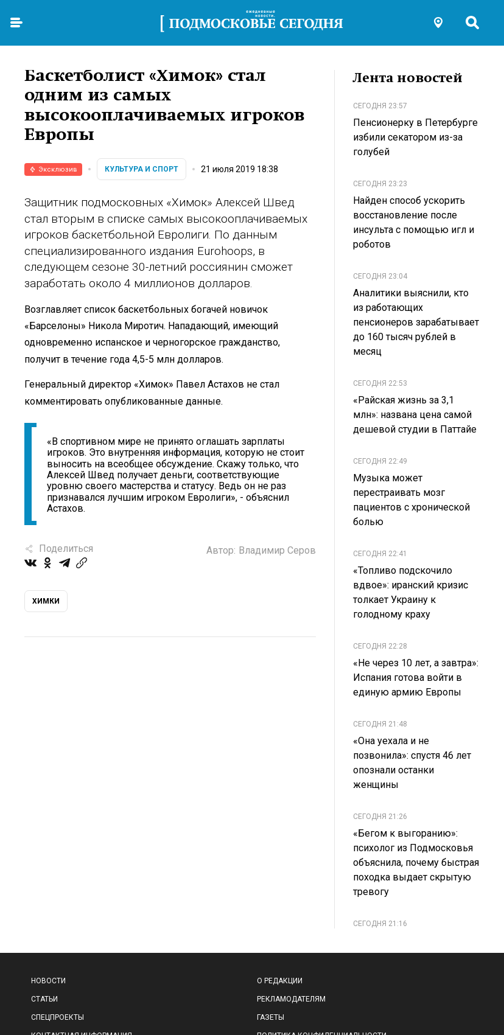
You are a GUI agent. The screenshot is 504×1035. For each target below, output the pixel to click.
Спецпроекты (57, 1017)
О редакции (280, 981)
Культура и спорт (141, 169)
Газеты (270, 1017)
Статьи (44, 999)
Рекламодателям (291, 999)
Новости (48, 981)
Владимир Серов (277, 550)
